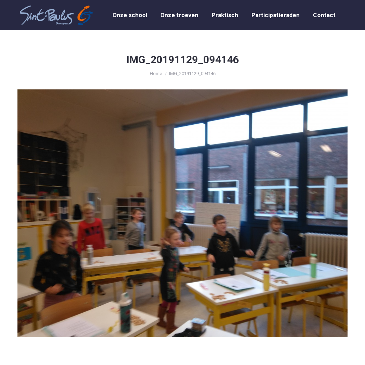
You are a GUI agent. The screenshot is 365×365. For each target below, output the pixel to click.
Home (156, 73)
